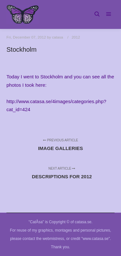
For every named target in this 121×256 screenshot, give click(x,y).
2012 (76, 37)
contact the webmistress (43, 238)
